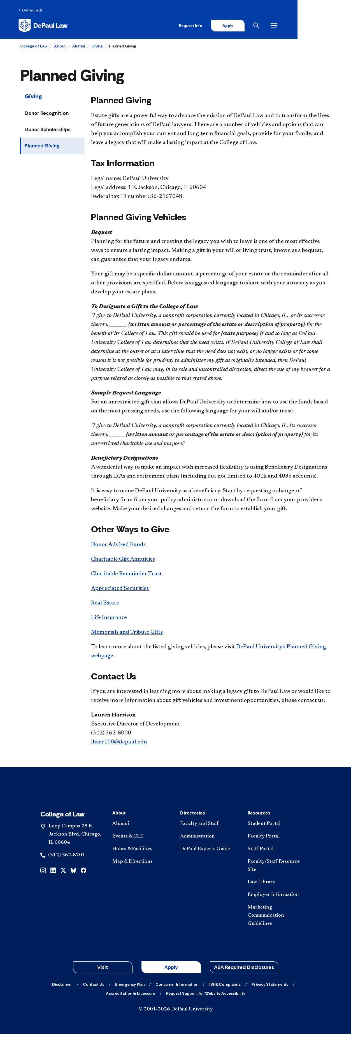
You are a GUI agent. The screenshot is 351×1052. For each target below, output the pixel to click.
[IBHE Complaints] (225, 1002)
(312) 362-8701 (66, 873)
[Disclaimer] (62, 1002)
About (60, 46)
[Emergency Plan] (130, 1002)
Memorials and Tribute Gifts (127, 633)
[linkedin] (53, 888)
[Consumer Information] (176, 1002)
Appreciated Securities (120, 589)
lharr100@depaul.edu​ (119, 743)
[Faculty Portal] (277, 855)
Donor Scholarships (48, 130)
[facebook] (83, 888)
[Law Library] (277, 900)
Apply (278, 25)
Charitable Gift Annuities (123, 560)
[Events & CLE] (141, 855)
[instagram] (43, 888)
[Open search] (308, 26)
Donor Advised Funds (118, 545)
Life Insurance (109, 618)
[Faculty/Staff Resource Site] (277, 884)
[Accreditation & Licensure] (130, 1011)
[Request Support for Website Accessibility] (205, 1011)
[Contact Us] (93, 1002)
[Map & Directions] (141, 880)
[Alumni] (141, 842)
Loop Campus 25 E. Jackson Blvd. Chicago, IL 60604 (75, 852)
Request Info (241, 25)
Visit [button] (102, 985)
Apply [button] (171, 985)
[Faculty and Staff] (209, 842)
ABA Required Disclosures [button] (244, 985)
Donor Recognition (47, 114)
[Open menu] (326, 25)
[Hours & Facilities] (141, 867)
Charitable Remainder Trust (126, 574)
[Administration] (209, 855)
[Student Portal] (277, 842)
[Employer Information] (277, 913)
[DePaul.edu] (32, 10)
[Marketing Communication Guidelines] (277, 933)
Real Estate (105, 603)
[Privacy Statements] (270, 1002)
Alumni (78, 46)
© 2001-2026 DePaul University (175, 1027)
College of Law (34, 46)
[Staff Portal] (277, 867)
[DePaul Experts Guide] (209, 867)
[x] (63, 888)
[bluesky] (73, 888)
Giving (97, 46)
